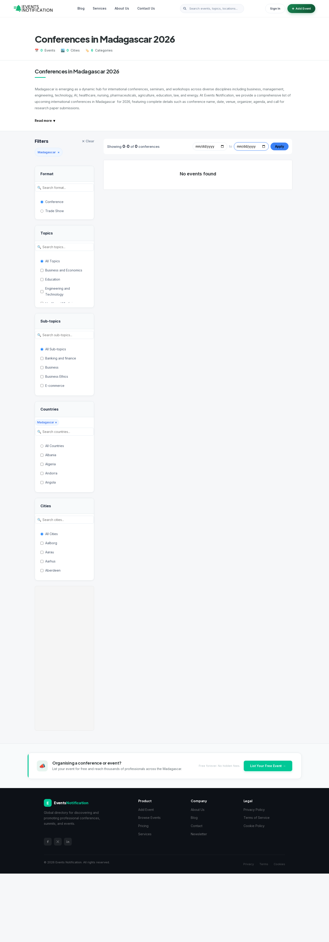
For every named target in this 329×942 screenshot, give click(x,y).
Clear (88, 141)
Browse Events (149, 818)
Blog (81, 8)
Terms (263, 864)
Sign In (275, 8)
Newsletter (199, 834)
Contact (196, 826)
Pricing (143, 826)
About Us (122, 8)
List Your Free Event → (268, 766)
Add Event (301, 8)
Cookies (279, 864)
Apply (279, 146)
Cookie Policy (254, 826)
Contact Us (146, 8)
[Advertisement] (64, 658)
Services (99, 8)
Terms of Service (257, 818)
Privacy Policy (254, 810)
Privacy (248, 864)
